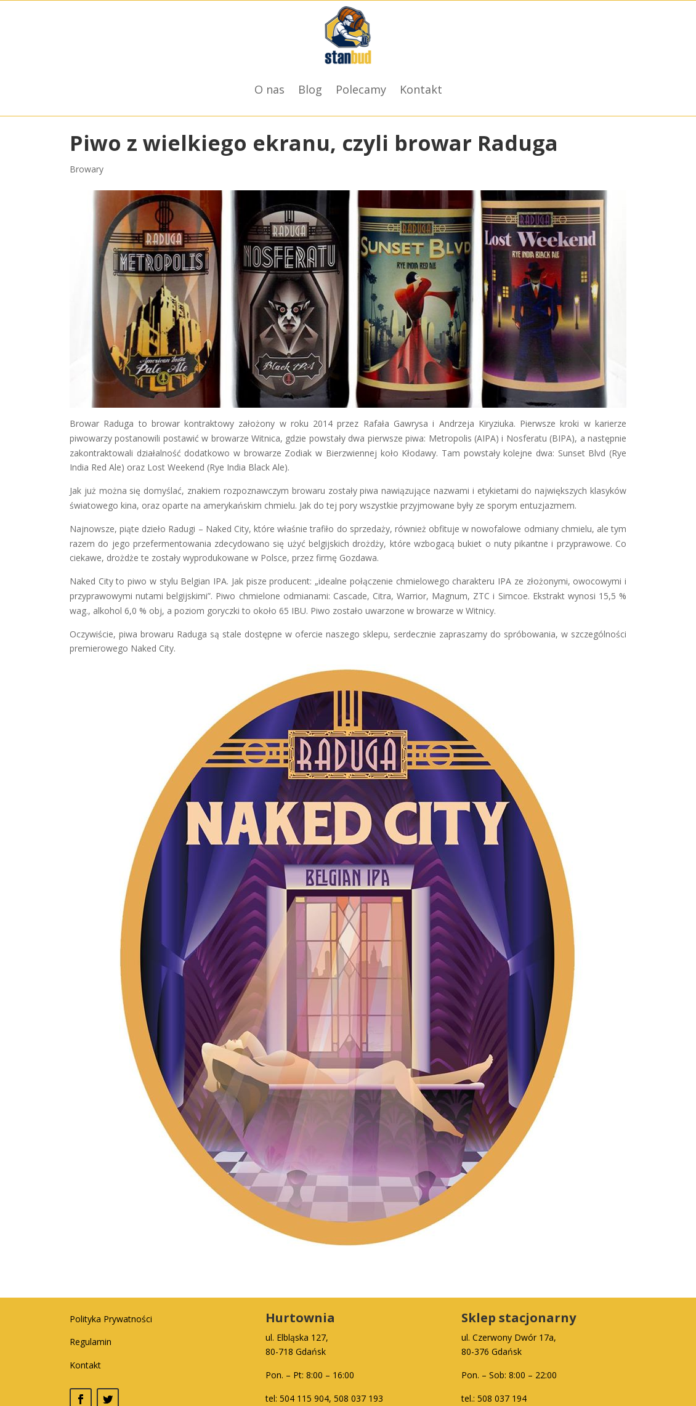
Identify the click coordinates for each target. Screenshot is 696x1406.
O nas (269, 89)
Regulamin (90, 1341)
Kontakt (421, 89)
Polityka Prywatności (111, 1319)
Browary (86, 169)
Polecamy (361, 89)
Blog (310, 89)
